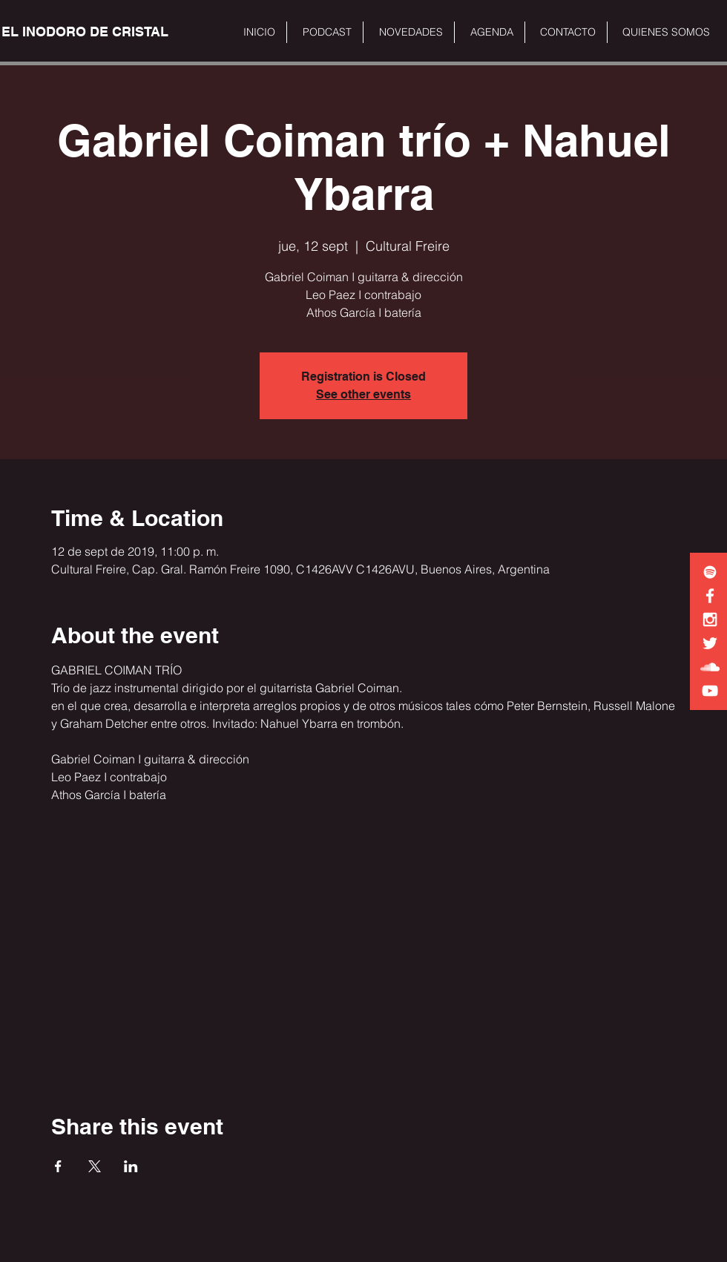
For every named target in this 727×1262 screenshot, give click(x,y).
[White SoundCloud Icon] (710, 667)
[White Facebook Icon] (710, 595)
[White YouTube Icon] (710, 690)
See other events (363, 394)
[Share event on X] (95, 1166)
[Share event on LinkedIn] (131, 1166)
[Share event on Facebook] (58, 1166)
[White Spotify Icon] (710, 572)
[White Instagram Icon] (710, 619)
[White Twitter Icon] (710, 643)
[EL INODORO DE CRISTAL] (85, 32)
